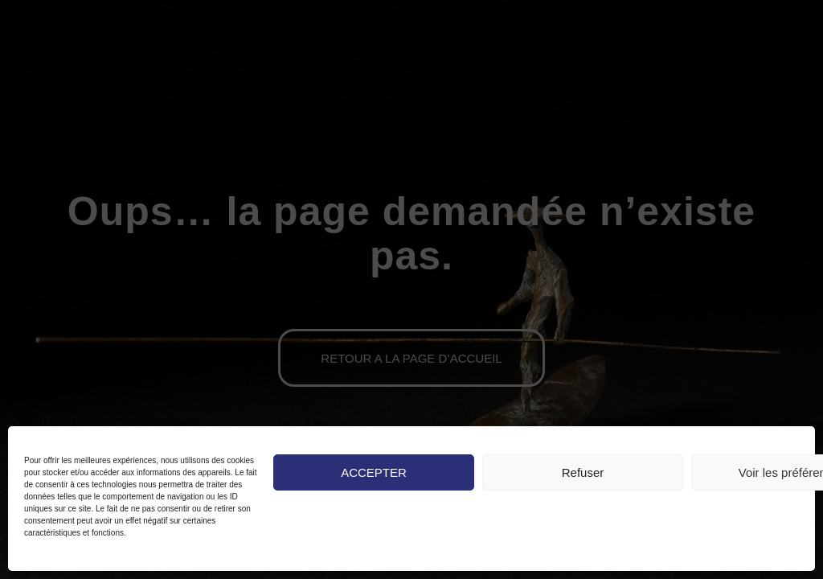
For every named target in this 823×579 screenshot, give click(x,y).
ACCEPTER (374, 472)
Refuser (583, 472)
